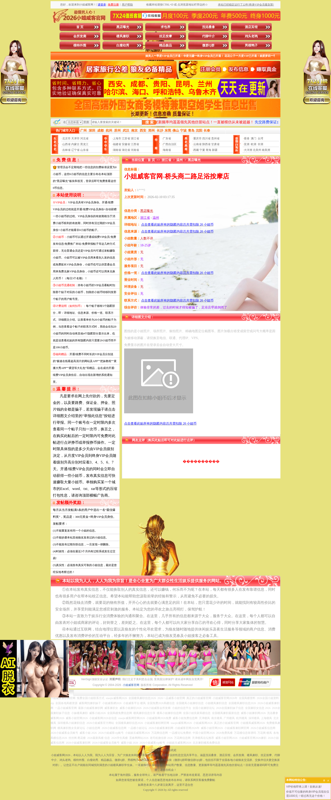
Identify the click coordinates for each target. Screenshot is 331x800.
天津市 (75, 138)
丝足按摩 (165, 36)
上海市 (117, 138)
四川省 (206, 138)
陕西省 (206, 144)
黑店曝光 (122, 27)
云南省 (197, 144)
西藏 (196, 150)
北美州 (257, 150)
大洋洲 (248, 150)
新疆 (214, 150)
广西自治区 (170, 144)
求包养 (165, 27)
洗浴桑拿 (208, 27)
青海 (208, 150)
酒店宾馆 (251, 27)
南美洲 (266, 150)
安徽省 (126, 144)
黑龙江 (84, 144)
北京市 (66, 138)
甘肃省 (215, 144)
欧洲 (253, 144)
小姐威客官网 (131, 685)
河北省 (84, 138)
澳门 (253, 138)
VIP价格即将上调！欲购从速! (304, 786)
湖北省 (126, 150)
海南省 (167, 150)
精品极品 (165, 45)
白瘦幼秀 (122, 45)
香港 (246, 138)
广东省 (167, 138)
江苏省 (126, 138)
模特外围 (79, 45)
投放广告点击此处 (165, 750)
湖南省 (117, 150)
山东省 (84, 150)
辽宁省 (75, 150)
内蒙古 (75, 144)
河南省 (135, 150)
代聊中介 (208, 36)
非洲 (260, 144)
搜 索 (149, 122)
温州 (179, 160)
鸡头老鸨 (251, 36)
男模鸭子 (251, 45)
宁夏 (202, 150)
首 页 (80, 27)
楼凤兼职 (122, 36)
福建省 (117, 144)
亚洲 (246, 144)
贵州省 (215, 138)
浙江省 (135, 138)
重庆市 (197, 138)
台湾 (260, 138)
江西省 (135, 144)
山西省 (66, 144)
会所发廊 (79, 36)
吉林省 (66, 150)
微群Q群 (208, 45)
